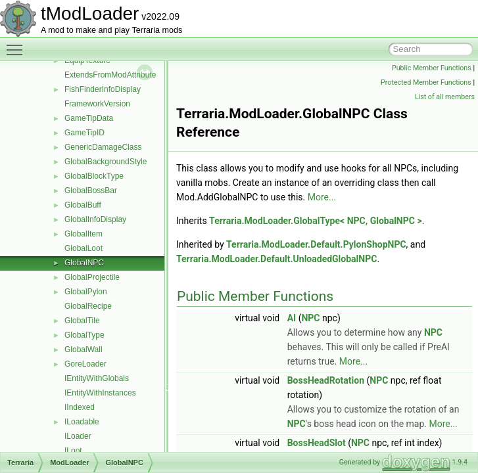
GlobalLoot (83, 248)
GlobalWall (83, 349)
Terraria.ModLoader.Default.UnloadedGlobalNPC (276, 259)
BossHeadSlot (316, 443)
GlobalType (84, 335)
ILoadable (81, 421)
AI (292, 318)
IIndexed (79, 407)
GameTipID (84, 132)
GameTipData (88, 118)
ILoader (77, 436)
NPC (310, 318)
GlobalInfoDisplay (95, 219)
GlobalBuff (82, 205)
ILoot (73, 450)
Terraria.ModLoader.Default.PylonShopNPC (316, 244)
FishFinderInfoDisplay (102, 89)
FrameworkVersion (97, 103)
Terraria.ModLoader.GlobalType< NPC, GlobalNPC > (315, 220)
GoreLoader (85, 364)
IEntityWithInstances (100, 392)
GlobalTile (82, 320)
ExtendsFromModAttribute (110, 74)
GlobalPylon (85, 291)
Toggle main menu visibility (18, 44)
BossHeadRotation (325, 380)
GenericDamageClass (102, 147)
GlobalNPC (84, 262)
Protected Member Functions (426, 82)
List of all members (445, 97)
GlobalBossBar (90, 190)
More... (322, 197)
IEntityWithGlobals (96, 378)
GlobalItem (83, 233)
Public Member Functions (431, 68)
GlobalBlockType (94, 176)
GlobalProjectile (92, 277)
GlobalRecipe (88, 306)
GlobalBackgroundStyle (105, 161)
